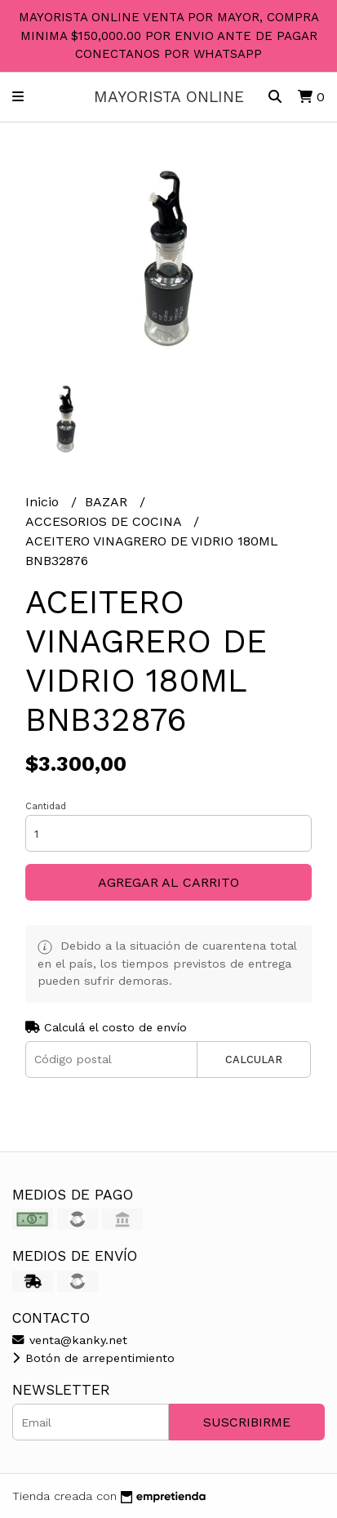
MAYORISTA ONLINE (169, 96)
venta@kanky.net (69, 1340)
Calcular (253, 1059)
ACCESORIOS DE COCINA (105, 521)
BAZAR (108, 502)
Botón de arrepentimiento (93, 1357)
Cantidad (45, 806)
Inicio (44, 502)
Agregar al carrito (168, 882)
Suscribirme (246, 1422)
